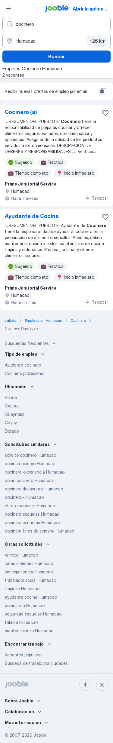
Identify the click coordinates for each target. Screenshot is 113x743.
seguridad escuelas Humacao (33, 613)
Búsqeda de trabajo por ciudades (36, 663)
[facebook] (85, 685)
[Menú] (8, 8)
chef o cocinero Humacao (30, 505)
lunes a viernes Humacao (29, 563)
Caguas (12, 405)
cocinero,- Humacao (24, 497)
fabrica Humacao (21, 622)
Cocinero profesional (24, 373)
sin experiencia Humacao (29, 571)
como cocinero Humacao (29, 480)
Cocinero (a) (21, 112)
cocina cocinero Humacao (30, 463)
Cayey (11, 422)
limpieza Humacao (22, 588)
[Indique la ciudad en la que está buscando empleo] (56, 41)
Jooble (39, 735)
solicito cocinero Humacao (30, 455)
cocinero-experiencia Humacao (34, 471)
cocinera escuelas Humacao (32, 514)
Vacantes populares (23, 654)
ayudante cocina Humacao (31, 597)
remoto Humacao (21, 554)
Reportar (96, 198)
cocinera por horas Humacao (32, 522)
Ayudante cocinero (23, 364)
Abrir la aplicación (92, 9)
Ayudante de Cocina (32, 216)
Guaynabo (14, 414)
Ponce (11, 397)
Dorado (12, 431)
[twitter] (102, 685)
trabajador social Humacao (30, 580)
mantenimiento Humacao (29, 630)
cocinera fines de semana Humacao (39, 530)
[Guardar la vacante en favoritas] (105, 112)
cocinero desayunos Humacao (34, 488)
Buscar (56, 57)
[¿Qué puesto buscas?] (56, 24)
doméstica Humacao (25, 605)
